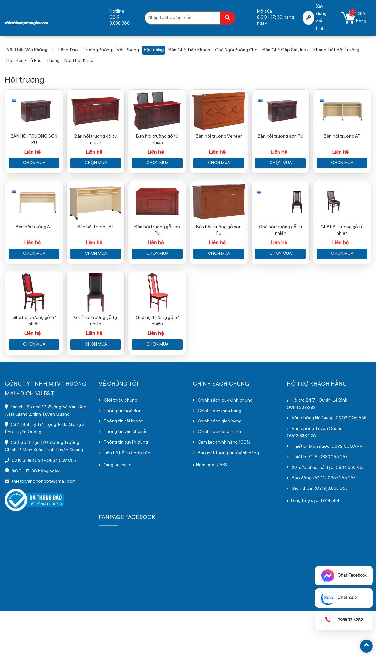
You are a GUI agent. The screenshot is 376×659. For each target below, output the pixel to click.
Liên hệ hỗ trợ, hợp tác (127, 500)
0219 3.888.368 (27, 508)
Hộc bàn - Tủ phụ (24, 60)
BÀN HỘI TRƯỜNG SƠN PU (34, 156)
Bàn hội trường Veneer (219, 152)
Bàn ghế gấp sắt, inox (285, 50)
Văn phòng (128, 50)
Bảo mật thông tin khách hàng (228, 500)
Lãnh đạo (68, 50)
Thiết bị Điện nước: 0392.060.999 (327, 494)
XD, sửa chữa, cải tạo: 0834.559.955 (328, 515)
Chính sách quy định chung (225, 448)
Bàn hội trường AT (342, 152)
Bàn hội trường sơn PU (280, 152)
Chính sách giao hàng (220, 469)
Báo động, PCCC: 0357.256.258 (324, 526)
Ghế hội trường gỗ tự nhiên (280, 262)
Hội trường (154, 50)
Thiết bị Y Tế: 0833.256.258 (320, 504)
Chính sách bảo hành (219, 479)
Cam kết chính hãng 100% (224, 490)
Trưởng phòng (97, 50)
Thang (53, 60)
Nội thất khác (78, 60)
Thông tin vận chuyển (126, 479)
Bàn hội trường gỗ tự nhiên (95, 156)
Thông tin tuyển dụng (126, 490)
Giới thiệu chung (120, 448)
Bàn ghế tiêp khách (189, 50)
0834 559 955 (61, 508)
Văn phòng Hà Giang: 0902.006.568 (329, 466)
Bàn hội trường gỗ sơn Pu (157, 262)
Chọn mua (34, 179)
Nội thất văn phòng (26, 50)
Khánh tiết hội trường (336, 50)
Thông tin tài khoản (123, 469)
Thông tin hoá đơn (122, 458)
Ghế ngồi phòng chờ (236, 50)
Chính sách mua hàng (219, 458)
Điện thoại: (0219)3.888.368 (320, 536)
